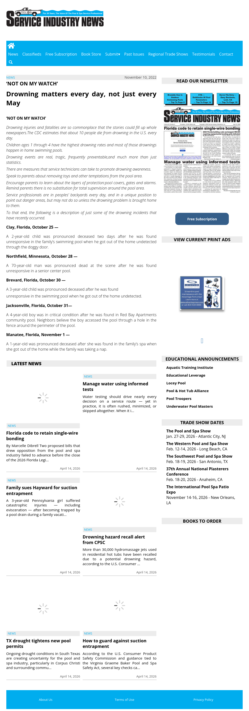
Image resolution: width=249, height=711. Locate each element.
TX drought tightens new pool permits (38, 643)
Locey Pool (176, 382)
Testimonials (203, 54)
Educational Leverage (185, 375)
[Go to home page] (11, 45)
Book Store (91, 54)
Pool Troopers (178, 398)
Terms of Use (124, 699)
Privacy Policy (203, 699)
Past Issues (134, 54)
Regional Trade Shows (168, 54)
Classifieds (31, 54)
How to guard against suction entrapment (115, 643)
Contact (226, 54)
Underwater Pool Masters (189, 406)
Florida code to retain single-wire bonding (42, 435)
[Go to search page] (10, 62)
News (13, 54)
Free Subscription (61, 54)
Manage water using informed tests (115, 386)
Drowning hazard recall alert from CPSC (114, 539)
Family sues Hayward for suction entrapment (41, 490)
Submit (111, 54)
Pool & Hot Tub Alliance (187, 390)
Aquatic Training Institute (189, 367)
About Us (46, 699)
